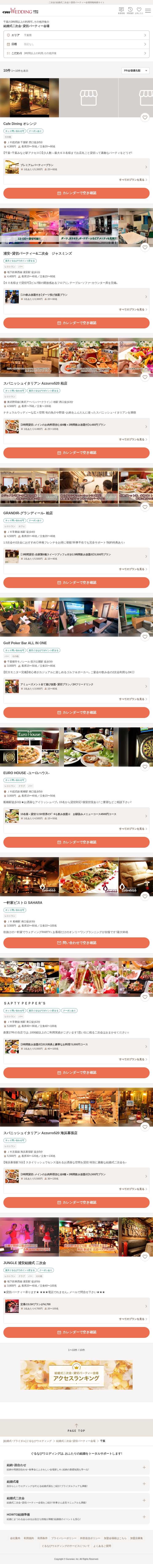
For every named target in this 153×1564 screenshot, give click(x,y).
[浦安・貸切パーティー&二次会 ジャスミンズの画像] (76, 227)
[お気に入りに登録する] (145, 117)
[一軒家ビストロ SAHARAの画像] (76, 876)
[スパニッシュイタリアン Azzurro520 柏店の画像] (76, 357)
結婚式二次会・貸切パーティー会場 (75, 1441)
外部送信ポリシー (90, 1538)
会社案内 (15, 1538)
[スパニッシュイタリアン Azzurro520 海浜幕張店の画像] (76, 1107)
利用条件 (43, 1538)
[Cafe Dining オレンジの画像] (76, 97)
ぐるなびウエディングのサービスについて (66, 1546)
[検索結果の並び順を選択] (135, 70)
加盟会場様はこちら (115, 1538)
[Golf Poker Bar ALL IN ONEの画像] (76, 617)
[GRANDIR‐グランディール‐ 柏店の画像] (76, 487)
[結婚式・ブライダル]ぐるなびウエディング (27, 1441)
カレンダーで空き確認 (76, 193)
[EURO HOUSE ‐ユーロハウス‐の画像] (76, 747)
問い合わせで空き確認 (76, 942)
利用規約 (29, 1538)
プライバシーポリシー (63, 1538)
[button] (76, 1467)
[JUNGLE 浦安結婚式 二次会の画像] (76, 1237)
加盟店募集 (136, 1538)
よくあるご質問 (102, 1546)
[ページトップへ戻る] (76, 1428)
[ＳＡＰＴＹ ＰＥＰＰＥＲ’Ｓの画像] (76, 977)
